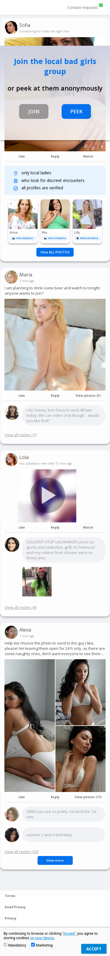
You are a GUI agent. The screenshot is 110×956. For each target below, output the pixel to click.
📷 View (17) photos (55, 238)
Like (21, 156)
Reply (55, 156)
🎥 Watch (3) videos (87, 238)
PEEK (76, 111)
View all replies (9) (20, 607)
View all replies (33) (21, 851)
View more (55, 860)
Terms (10, 896)
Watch (88, 156)
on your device (42, 938)
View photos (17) (88, 797)
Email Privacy (15, 907)
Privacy (10, 918)
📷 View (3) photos (22, 238)
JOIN (34, 111)
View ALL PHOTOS (55, 252)
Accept (69, 933)
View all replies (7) (20, 434)
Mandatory (15, 945)
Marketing (42, 945)
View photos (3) (88, 395)
